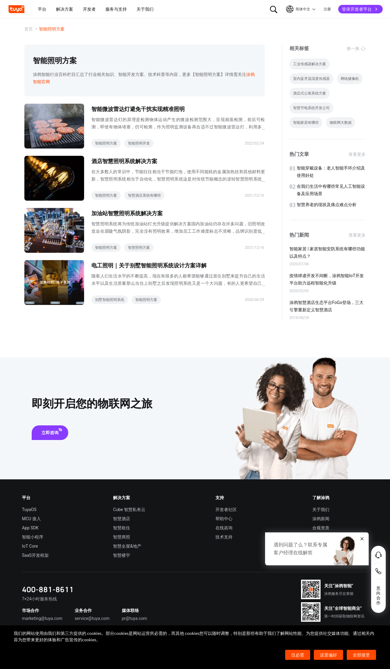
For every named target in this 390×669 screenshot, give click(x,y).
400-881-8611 (48, 589)
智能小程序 (32, 537)
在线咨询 (223, 527)
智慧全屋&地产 (127, 546)
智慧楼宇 (121, 555)
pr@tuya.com (134, 618)
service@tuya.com (92, 618)
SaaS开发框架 (35, 555)
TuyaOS (29, 509)
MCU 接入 (31, 518)
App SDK (30, 527)
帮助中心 (223, 518)
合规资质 (320, 527)
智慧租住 (121, 527)
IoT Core (30, 546)
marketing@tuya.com (42, 618)
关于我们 (320, 509)
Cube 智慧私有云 (129, 509)
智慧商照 (121, 537)
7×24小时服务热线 (39, 598)
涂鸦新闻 (320, 518)
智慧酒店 (121, 518)
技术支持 (223, 537)
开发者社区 (226, 509)
